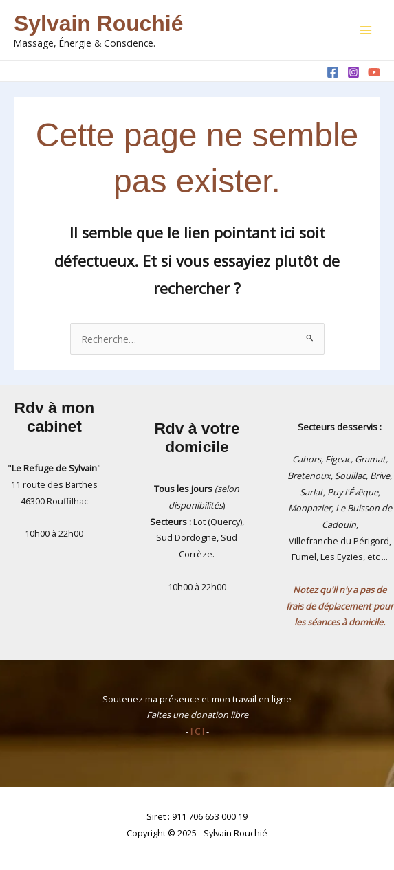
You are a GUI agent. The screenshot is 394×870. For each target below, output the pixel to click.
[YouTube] (374, 72)
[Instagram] (353, 72)
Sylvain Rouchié (98, 23)
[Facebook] (333, 72)
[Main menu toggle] (365, 30)
